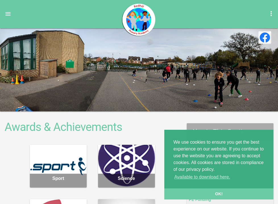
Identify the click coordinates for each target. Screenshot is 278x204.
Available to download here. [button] (202, 177)
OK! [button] (219, 194)
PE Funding (200, 199)
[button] (8, 13)
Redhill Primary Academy (138, 20)
